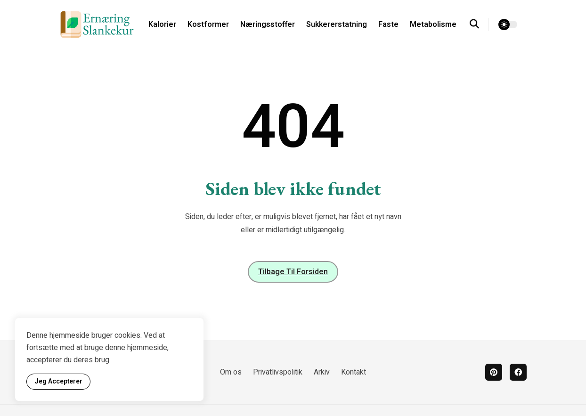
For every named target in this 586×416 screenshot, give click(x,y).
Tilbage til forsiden (293, 271)
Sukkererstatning (336, 24)
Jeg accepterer (58, 381)
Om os (231, 372)
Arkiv (322, 372)
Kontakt (353, 372)
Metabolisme (433, 24)
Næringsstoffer (267, 24)
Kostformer (208, 24)
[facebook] (518, 372)
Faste (388, 24)
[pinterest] (493, 372)
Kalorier (162, 24)
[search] (479, 24)
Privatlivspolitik (277, 372)
